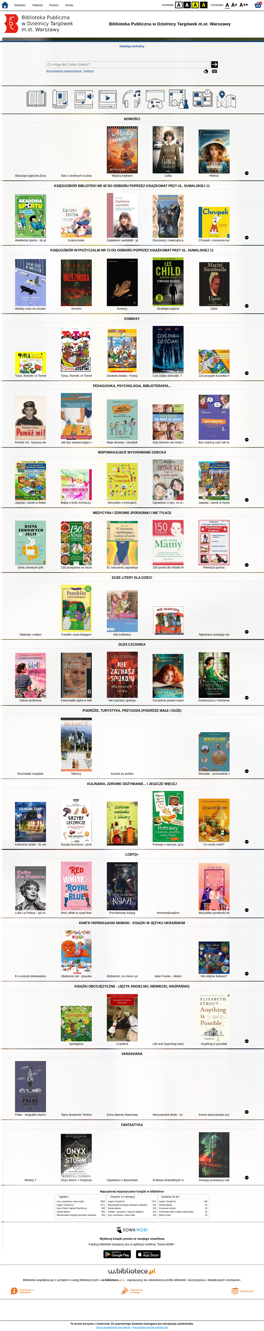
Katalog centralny (132, 46)
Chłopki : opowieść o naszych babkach (126, 1212)
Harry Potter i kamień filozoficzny (72, 1208)
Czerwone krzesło (167, 1208)
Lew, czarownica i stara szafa (70, 1201)
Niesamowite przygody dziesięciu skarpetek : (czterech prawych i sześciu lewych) (94, 1215)
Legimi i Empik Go (65, 1205)
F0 (227, 4)
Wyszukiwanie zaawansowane (64, 70)
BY (204, 4)
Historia (37, 5)
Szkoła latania (63, 1212)
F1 (234, 4)
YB (195, 4)
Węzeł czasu (165, 1215)
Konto (69, 5)
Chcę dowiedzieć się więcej (113, 1327)
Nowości (20, 5)
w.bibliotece (112, 1280)
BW (187, 4)
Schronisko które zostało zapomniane (176, 1212)
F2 (244, 4)
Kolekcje (89, 70)
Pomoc (54, 5)
